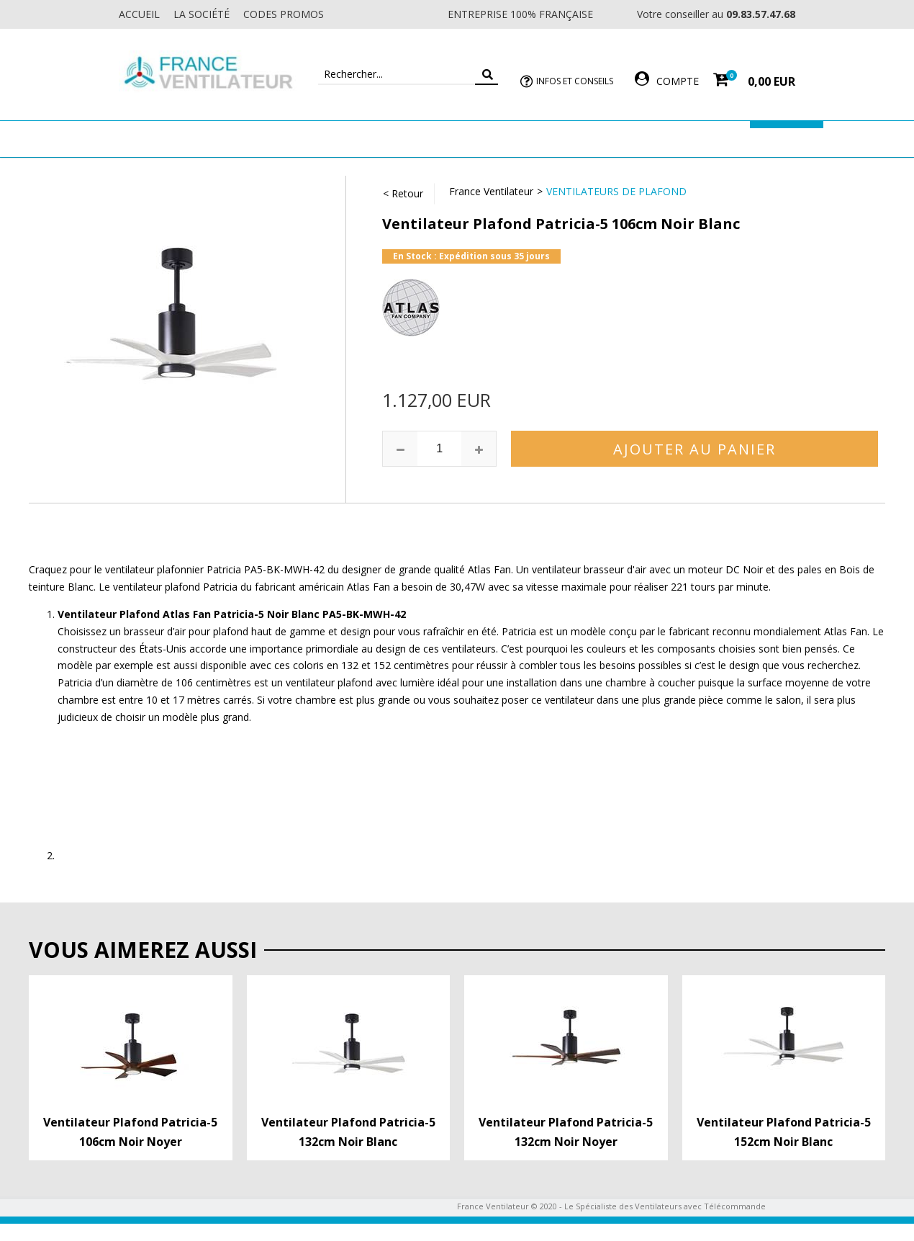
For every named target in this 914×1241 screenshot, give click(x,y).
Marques (786, 138)
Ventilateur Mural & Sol (332, 138)
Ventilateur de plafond (171, 138)
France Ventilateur (491, 191)
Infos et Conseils (574, 81)
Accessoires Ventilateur (670, 138)
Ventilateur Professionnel (502, 138)
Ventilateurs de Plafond (616, 191)
